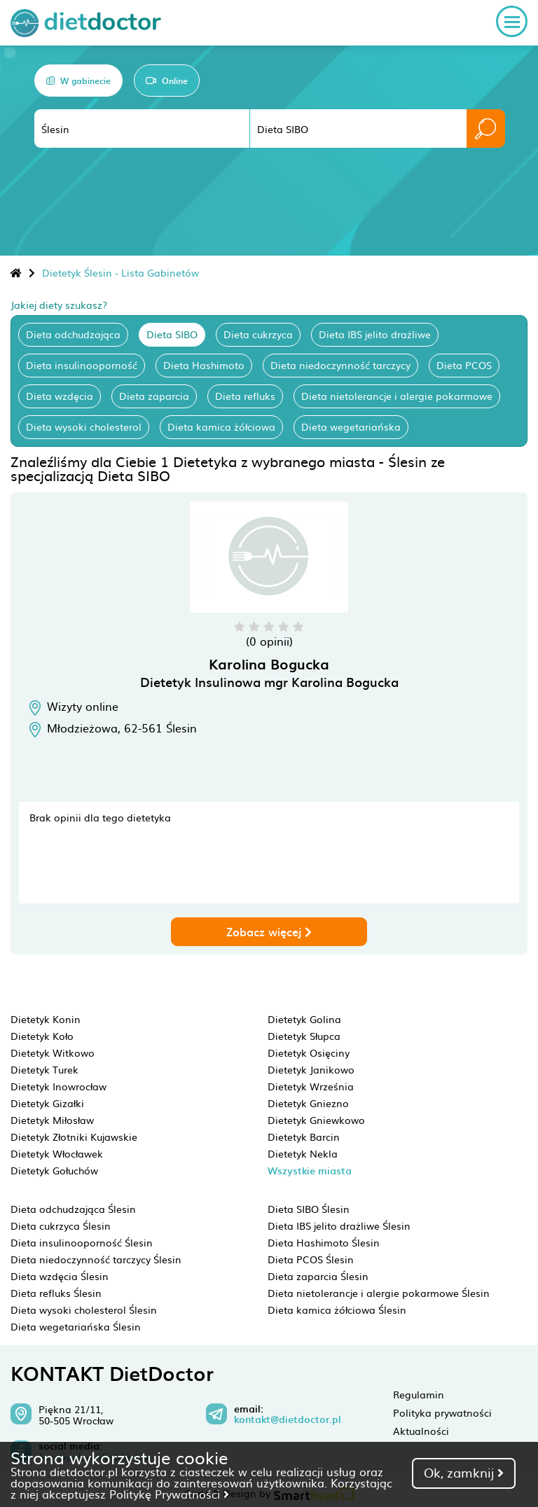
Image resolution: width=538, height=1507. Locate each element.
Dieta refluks (245, 396)
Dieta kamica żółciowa (221, 426)
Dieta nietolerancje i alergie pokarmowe (396, 396)
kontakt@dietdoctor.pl (287, 1419)
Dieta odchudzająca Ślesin (73, 1209)
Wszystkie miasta (310, 1170)
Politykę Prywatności (169, 1493)
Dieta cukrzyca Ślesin (61, 1225)
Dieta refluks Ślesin (56, 1293)
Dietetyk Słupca (304, 1036)
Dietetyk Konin (46, 1019)
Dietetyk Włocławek (57, 1153)
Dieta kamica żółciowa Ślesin (337, 1310)
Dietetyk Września (311, 1086)
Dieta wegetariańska (351, 426)
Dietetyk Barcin (304, 1137)
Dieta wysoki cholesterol (84, 426)
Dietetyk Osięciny (309, 1053)
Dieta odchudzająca (73, 334)
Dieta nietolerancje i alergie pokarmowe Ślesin (379, 1293)
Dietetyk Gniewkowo (316, 1120)
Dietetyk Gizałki (47, 1103)
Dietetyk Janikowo (311, 1069)
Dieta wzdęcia (59, 396)
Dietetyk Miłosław (52, 1120)
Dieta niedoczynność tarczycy (340, 365)
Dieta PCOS (464, 365)
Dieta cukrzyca (258, 334)
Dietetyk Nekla (303, 1153)
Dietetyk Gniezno (308, 1103)
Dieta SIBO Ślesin (309, 1209)
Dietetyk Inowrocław (58, 1086)
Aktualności (421, 1431)
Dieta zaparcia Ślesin (318, 1276)
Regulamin (418, 1394)
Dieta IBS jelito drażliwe (375, 334)
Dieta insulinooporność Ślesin (82, 1242)
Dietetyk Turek (44, 1069)
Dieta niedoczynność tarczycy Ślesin (96, 1259)
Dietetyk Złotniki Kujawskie (74, 1137)
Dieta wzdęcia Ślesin (60, 1276)
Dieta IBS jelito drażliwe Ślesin (339, 1225)
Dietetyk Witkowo (53, 1053)
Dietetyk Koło (42, 1036)
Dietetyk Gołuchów (54, 1170)
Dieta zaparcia (154, 396)
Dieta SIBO (172, 334)
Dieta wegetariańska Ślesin (76, 1326)
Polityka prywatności (442, 1412)
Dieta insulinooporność (81, 365)
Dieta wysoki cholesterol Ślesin (84, 1310)
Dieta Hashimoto (203, 365)
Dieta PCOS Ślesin (311, 1259)
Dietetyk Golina (304, 1019)
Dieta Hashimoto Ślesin (324, 1242)
